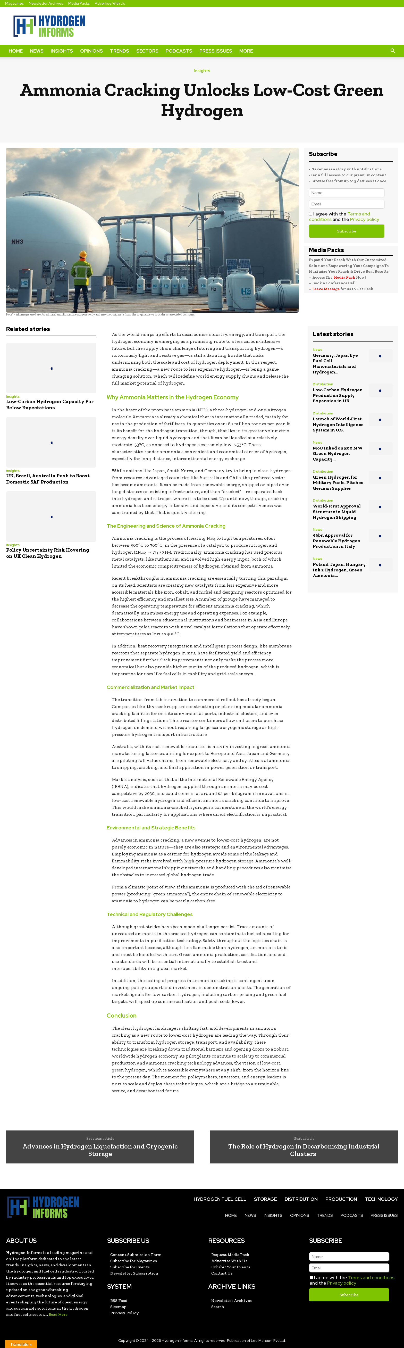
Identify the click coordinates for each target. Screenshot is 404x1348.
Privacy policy (364, 219)
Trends (119, 51)
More (246, 51)
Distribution (323, 384)
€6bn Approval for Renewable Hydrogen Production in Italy (336, 540)
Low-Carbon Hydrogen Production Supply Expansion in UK (338, 395)
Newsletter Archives (46, 3)
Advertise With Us (110, 3)
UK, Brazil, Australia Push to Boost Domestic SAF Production (48, 478)
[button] (392, 51)
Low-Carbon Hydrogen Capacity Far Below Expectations (50, 404)
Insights (62, 51)
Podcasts (179, 51)
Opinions (91, 51)
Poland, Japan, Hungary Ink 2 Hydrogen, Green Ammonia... (339, 569)
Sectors (147, 51)
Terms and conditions (371, 1277)
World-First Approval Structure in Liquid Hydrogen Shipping (337, 511)
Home (16, 51)
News (37, 51)
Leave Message (326, 289)
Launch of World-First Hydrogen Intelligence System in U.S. (338, 424)
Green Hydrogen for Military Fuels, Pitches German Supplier (338, 482)
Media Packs (79, 3)
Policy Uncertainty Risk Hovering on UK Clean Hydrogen (47, 553)
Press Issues (215, 51)
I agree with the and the (344, 216)
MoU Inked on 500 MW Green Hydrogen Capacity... (338, 453)
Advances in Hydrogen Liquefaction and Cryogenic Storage (100, 1150)
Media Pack (344, 277)
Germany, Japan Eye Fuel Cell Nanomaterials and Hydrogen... (335, 363)
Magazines (14, 3)
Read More (58, 1314)
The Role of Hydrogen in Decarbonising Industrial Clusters (304, 1150)
